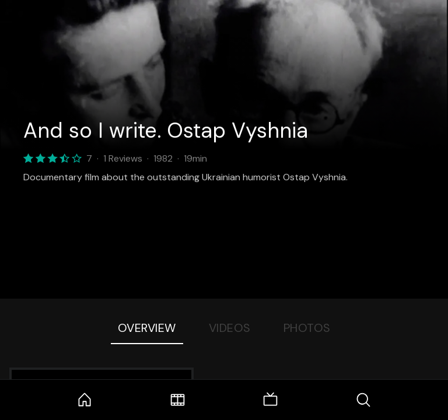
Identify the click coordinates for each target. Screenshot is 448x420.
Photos (307, 327)
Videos (230, 327)
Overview (147, 327)
